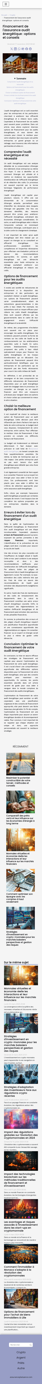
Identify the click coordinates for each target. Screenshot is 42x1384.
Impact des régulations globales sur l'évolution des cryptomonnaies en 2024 (21, 1135)
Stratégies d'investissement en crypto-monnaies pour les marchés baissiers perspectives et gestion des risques (20, 938)
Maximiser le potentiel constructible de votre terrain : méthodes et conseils (18, 781)
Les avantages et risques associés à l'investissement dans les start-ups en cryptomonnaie (21, 1226)
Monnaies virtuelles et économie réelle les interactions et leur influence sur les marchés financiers (20, 859)
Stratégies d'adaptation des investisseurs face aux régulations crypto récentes (20, 1091)
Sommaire (21, 78)
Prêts (21, 1363)
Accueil (4, 15)
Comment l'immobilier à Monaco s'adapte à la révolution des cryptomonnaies (19, 1271)
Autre (21, 1368)
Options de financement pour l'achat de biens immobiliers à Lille (19, 1314)
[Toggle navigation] (6, 4)
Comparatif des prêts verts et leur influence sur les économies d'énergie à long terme (20, 819)
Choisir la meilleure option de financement (20, 93)
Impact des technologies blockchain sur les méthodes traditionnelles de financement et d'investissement (20, 1179)
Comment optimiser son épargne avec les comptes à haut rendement (19, 898)
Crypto (12, 15)
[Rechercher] (21, 1345)
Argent (21, 1357)
